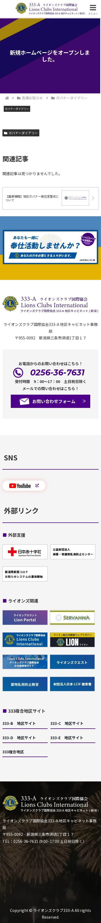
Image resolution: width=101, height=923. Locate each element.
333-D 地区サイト (19, 737)
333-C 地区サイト (66, 723)
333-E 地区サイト (66, 737)
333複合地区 (13, 751)
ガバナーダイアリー (21, 132)
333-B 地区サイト (19, 723)
